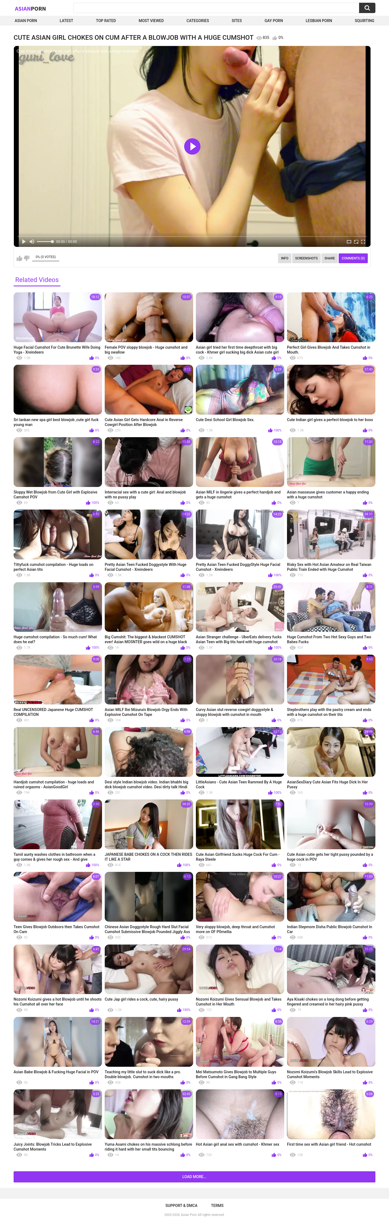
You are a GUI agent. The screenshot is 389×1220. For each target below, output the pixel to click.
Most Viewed (151, 21)
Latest (66, 21)
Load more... (195, 1177)
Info (284, 258)
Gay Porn (274, 21)
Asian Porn (26, 21)
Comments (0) (353, 258)
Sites (237, 21)
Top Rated (106, 21)
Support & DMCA (181, 1205)
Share (330, 258)
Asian (30, 8)
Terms (217, 1205)
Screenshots (306, 258)
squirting (364, 21)
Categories (198, 21)
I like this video (19, 258)
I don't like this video (26, 258)
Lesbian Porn (319, 21)
